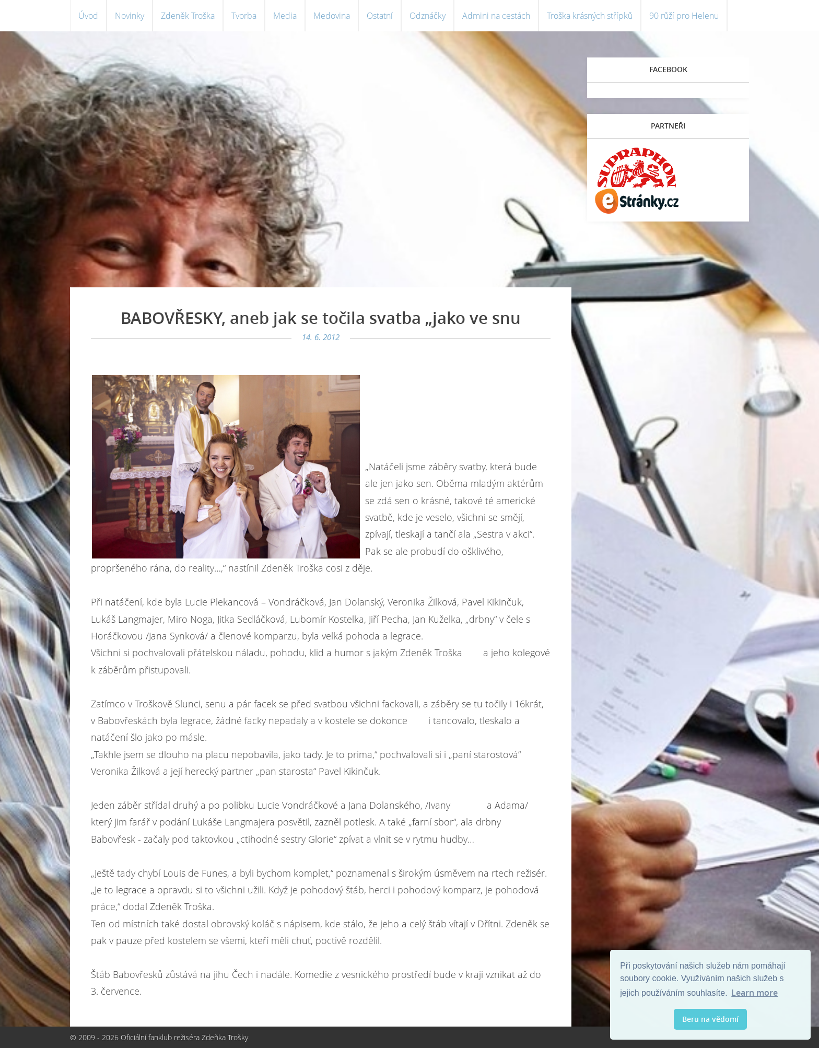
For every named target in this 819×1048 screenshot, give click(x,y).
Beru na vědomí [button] (710, 1019)
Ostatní (380, 15)
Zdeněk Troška (188, 15)
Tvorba (243, 15)
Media (285, 15)
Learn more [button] (754, 992)
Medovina (331, 15)
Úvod (88, 15)
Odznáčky (428, 15)
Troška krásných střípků (590, 15)
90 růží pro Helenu (684, 15)
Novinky (129, 15)
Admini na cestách (496, 15)
